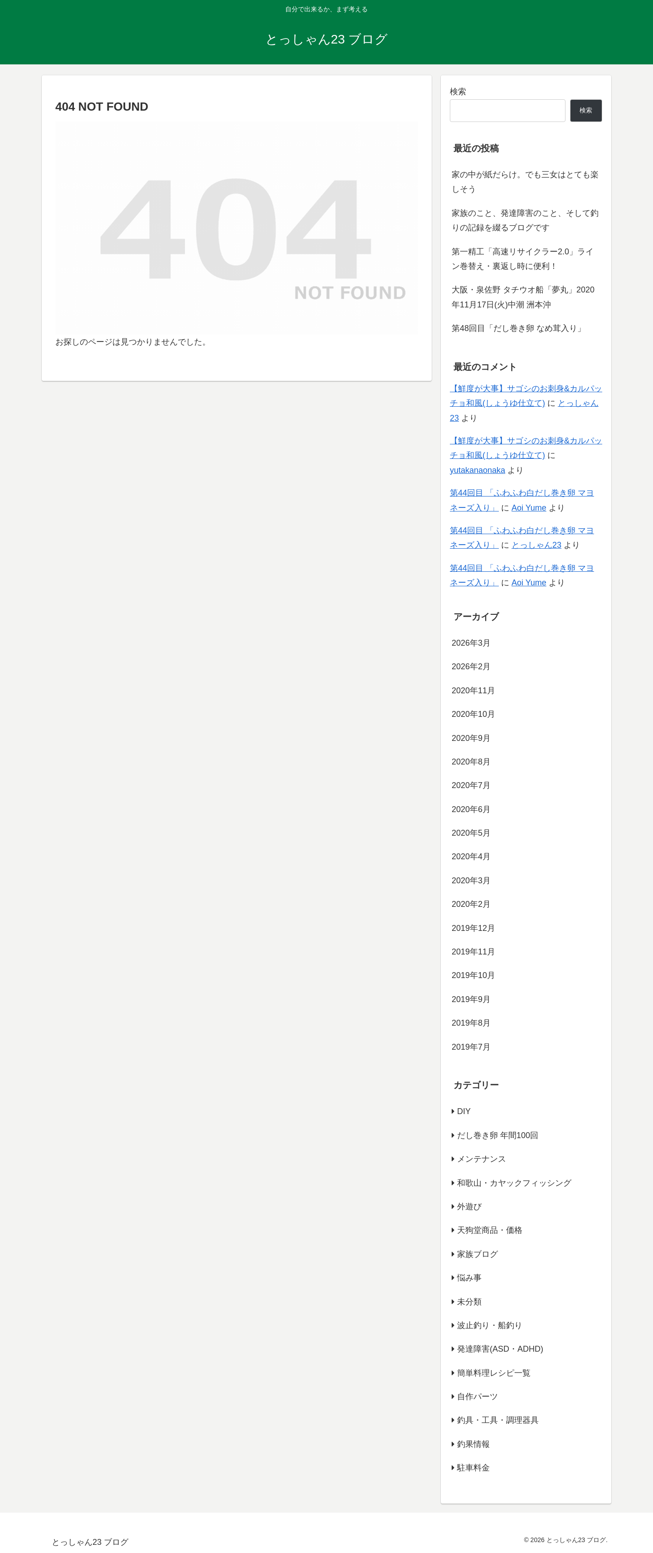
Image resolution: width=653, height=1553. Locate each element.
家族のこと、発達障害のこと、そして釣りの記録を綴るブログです (525, 220)
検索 (458, 91)
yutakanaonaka (477, 470)
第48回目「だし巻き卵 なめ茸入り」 (518, 328)
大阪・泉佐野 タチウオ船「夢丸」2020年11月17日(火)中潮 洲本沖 (523, 297)
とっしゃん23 (536, 545)
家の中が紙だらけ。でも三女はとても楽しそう (525, 182)
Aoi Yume (529, 507)
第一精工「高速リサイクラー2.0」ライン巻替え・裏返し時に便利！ (523, 259)
